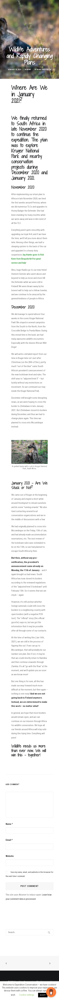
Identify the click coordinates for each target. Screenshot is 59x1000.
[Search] (29, 932)
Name (9, 824)
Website (10, 856)
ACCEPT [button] (43, 995)
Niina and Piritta (44, 69)
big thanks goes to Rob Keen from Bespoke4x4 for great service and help (27, 258)
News (29, 69)
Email (9, 840)
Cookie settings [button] (26, 994)
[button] (49, 932)
